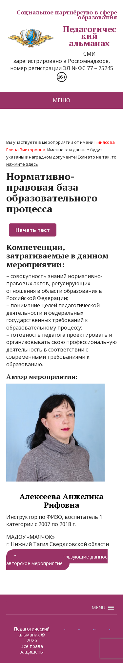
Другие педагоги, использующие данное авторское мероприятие (57, 559)
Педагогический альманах (61, 36)
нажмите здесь (22, 164)
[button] (98, 607)
